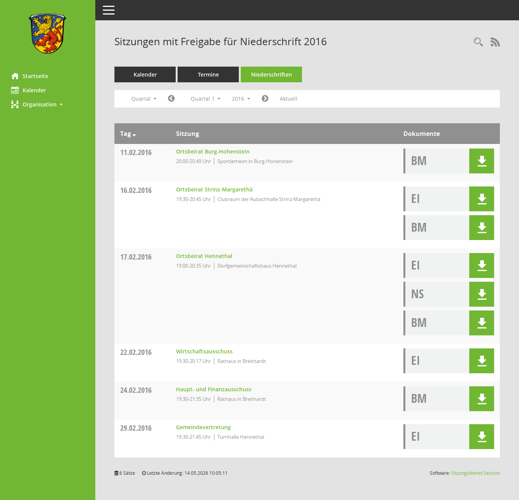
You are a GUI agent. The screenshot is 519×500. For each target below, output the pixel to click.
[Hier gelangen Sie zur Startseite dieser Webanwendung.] (48, 33)
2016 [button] (241, 98)
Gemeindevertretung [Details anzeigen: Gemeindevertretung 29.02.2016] (203, 427)
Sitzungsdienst (475, 473)
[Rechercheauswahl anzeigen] (478, 42)
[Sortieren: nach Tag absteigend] (134, 133)
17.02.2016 (136, 257)
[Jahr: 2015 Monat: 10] (172, 99)
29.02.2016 (136, 428)
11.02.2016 (136, 152)
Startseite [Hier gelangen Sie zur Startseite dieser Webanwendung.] (30, 76)
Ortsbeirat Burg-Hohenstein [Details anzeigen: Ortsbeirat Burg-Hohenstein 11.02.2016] (213, 151)
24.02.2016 (136, 390)
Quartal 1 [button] (206, 98)
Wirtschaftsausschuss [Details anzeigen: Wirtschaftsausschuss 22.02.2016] (204, 351)
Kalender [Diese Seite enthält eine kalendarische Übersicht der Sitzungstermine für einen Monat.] (28, 90)
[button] (48, 104)
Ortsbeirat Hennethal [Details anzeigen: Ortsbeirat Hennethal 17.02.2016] (204, 256)
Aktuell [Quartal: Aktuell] (289, 98)
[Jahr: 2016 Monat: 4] (265, 99)
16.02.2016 (136, 190)
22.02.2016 (136, 352)
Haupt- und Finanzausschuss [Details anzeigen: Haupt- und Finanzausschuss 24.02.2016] (214, 389)
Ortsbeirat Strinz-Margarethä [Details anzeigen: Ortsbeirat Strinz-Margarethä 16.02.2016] (214, 189)
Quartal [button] (144, 98)
